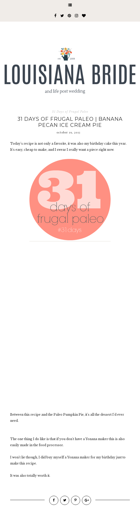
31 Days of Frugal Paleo (70, 111)
